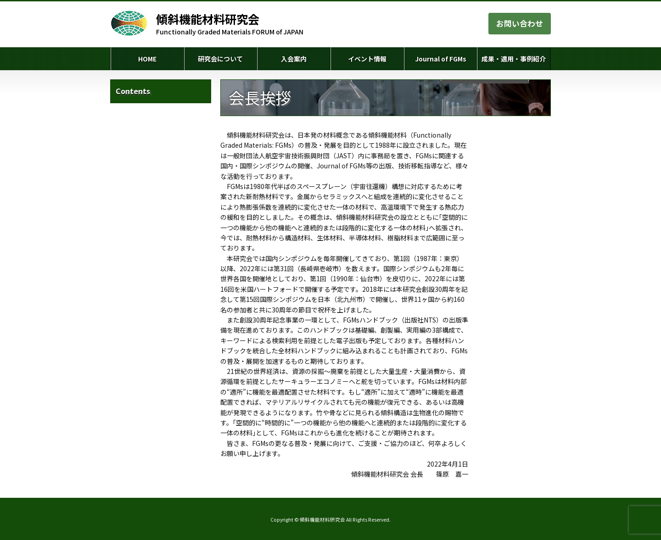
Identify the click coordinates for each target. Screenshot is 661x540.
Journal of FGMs (440, 58)
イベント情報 (367, 58)
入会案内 (294, 58)
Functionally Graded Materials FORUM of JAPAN (229, 23)
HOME (147, 58)
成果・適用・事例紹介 (514, 58)
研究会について (220, 58)
